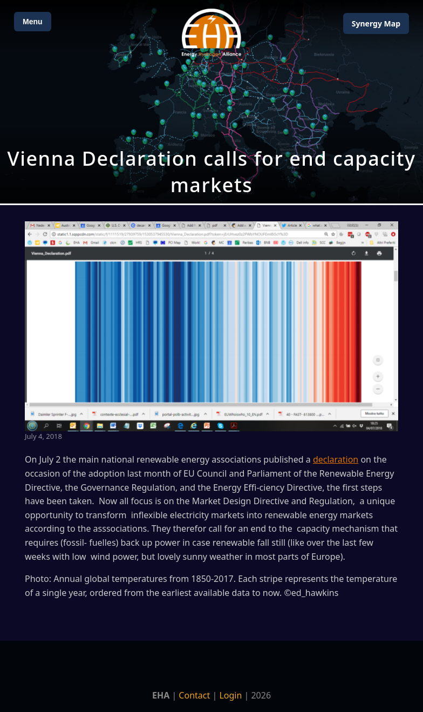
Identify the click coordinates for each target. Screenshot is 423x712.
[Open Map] (211, 102)
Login (230, 695)
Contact (194, 695)
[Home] (211, 33)
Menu (33, 21)
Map (376, 23)
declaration (335, 459)
